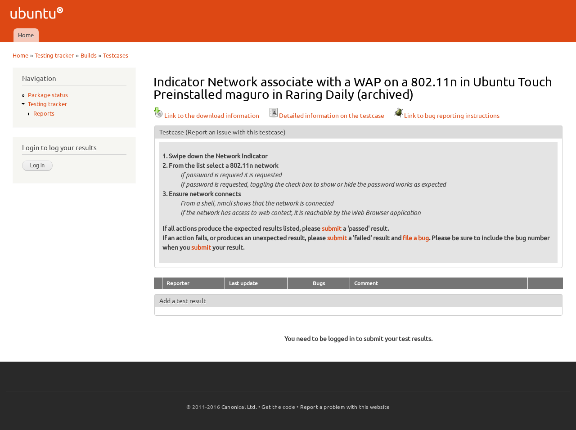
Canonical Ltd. (239, 407)
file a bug (416, 238)
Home (26, 35)
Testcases (115, 55)
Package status (48, 95)
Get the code (278, 407)
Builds (89, 55)
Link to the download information (206, 115)
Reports (43, 113)
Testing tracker (54, 55)
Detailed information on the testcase (326, 115)
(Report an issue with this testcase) (235, 132)
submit (332, 228)
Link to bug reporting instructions (446, 115)
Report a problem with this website (345, 407)
